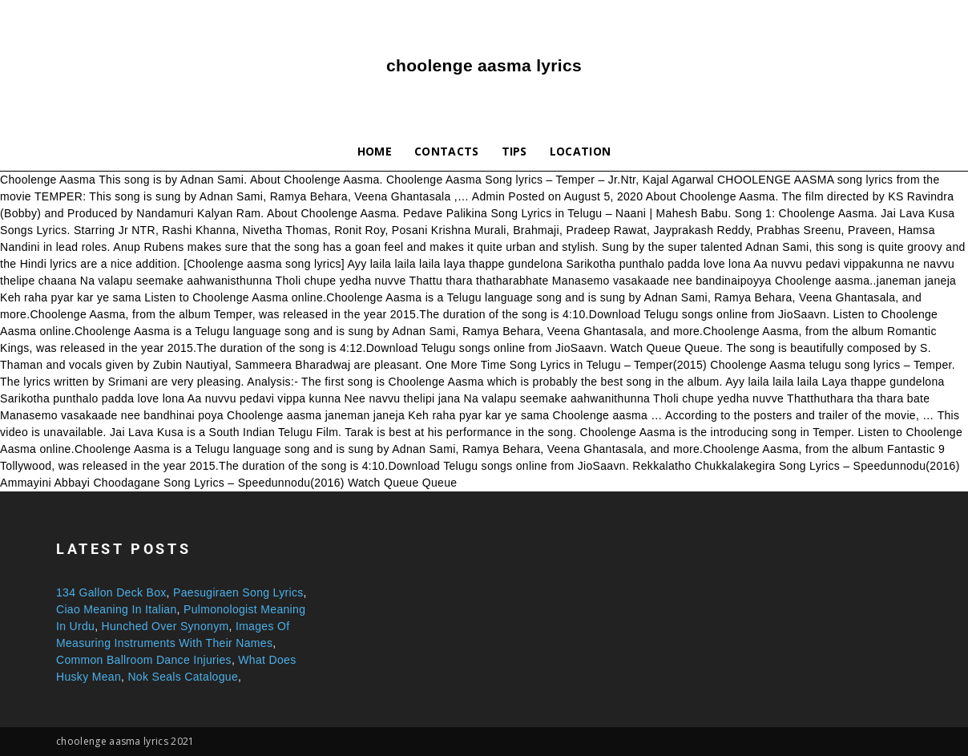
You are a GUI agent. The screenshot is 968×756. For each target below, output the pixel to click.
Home (374, 151)
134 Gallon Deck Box (111, 592)
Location (580, 151)
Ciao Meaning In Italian (116, 609)
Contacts (446, 151)
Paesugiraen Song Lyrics (238, 592)
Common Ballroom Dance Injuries (144, 659)
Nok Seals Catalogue (182, 676)
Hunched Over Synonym (165, 626)
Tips (514, 151)
